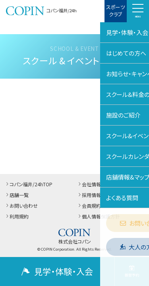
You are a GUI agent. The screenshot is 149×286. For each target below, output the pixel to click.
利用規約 (17, 216)
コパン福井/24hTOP (28, 184)
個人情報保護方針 (98, 216)
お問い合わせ (21, 206)
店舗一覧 (17, 195)
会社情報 (89, 184)
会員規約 (89, 206)
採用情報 (89, 195)
